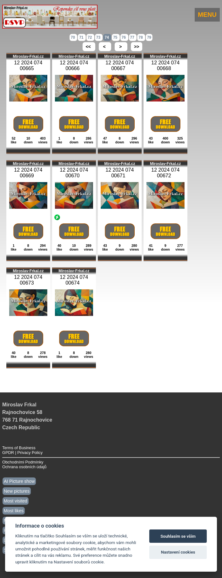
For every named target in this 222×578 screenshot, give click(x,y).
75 (115, 37)
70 (73, 37)
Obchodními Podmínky (22, 462)
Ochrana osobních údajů (24, 466)
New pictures (17, 491)
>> (136, 46)
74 (107, 37)
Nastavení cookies (178, 552)
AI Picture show (19, 481)
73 (99, 37)
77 (133, 37)
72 (90, 37)
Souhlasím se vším (178, 536)
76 (124, 37)
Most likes (14, 510)
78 (141, 37)
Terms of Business (19, 447)
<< (88, 46)
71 (81, 37)
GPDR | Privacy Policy (22, 452)
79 (149, 37)
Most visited (15, 500)
